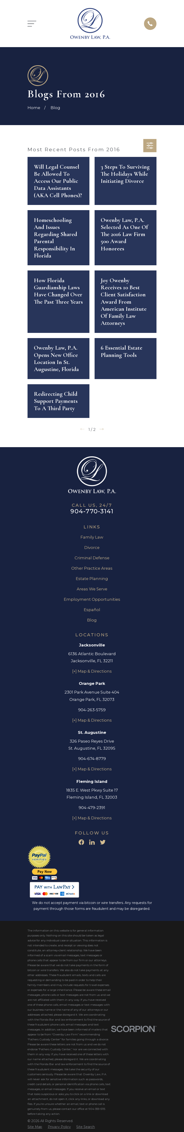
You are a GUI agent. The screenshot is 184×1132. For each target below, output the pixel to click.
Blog (92, 620)
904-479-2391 (92, 807)
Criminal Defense (92, 558)
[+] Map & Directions (92, 671)
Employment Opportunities (92, 599)
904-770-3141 (91, 511)
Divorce (92, 547)
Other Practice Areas (91, 568)
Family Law (91, 537)
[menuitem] (35, 1127)
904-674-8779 (92, 758)
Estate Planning (92, 578)
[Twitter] (103, 842)
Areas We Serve (92, 589)
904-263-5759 (92, 709)
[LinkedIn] (92, 842)
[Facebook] (81, 842)
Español (92, 609)
